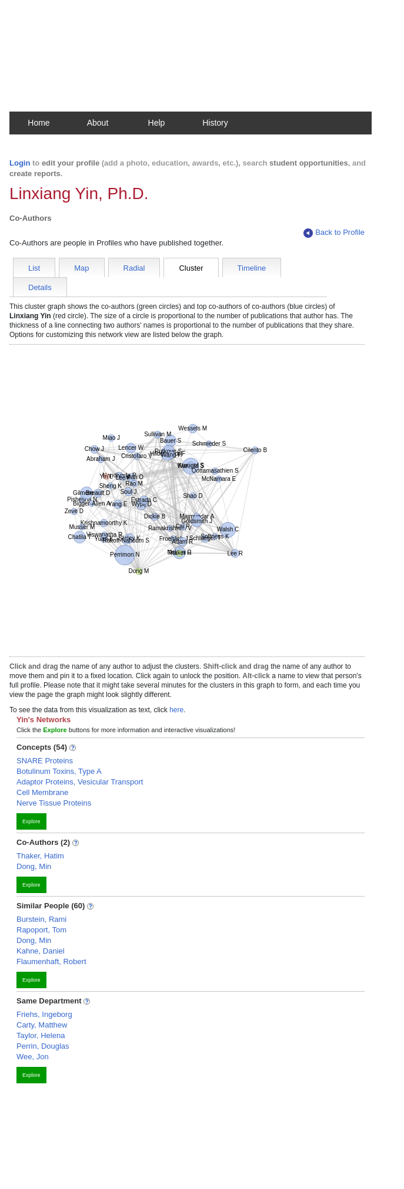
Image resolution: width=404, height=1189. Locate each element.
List (34, 268)
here (176, 710)
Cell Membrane (42, 792)
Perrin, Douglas (42, 1046)
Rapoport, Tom (41, 929)
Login (19, 163)
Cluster (191, 268)
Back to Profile (334, 233)
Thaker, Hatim (40, 855)
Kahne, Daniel (40, 951)
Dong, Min (33, 866)
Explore (31, 821)
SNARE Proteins (44, 760)
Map (81, 268)
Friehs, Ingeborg (44, 1014)
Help (156, 122)
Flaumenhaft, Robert (51, 961)
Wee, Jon (32, 1056)
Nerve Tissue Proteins (53, 803)
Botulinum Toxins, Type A (59, 771)
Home (38, 122)
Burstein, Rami (41, 919)
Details (40, 287)
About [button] (98, 122)
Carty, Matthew (41, 1024)
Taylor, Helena (40, 1035)
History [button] (215, 122)
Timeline (252, 268)
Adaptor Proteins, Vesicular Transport (79, 781)
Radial (134, 268)
